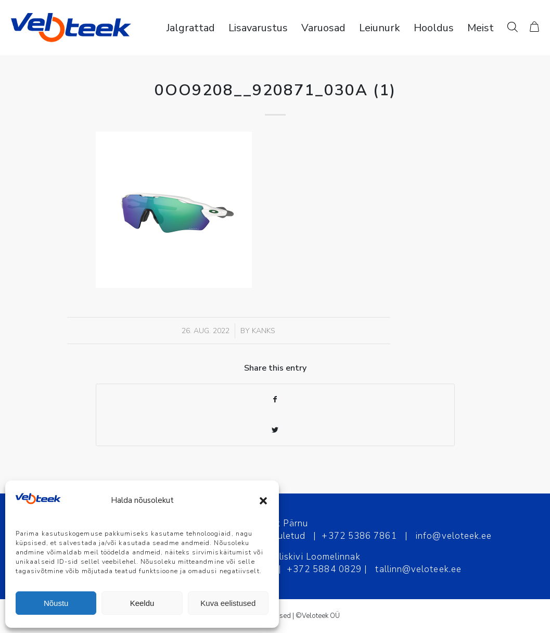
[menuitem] (191, 27)
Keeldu (142, 603)
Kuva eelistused (227, 603)
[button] (263, 501)
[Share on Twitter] (275, 430)
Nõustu (56, 603)
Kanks (263, 331)
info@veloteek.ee (454, 536)
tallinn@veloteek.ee (418, 569)
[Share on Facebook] (275, 399)
